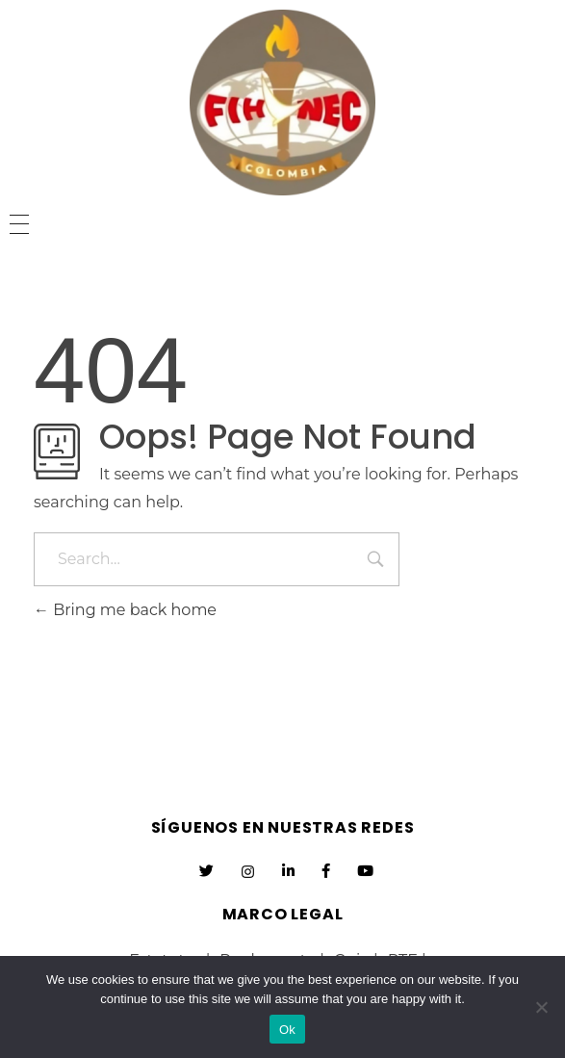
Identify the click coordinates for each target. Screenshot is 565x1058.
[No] (541, 1007)
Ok (287, 1029)
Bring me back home (125, 610)
